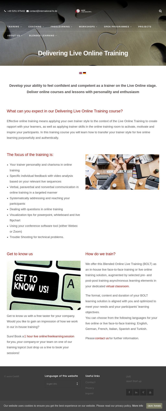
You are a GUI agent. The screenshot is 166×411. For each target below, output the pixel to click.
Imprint (89, 393)
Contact (90, 382)
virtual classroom (117, 286)
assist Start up (134, 381)
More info (137, 405)
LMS (128, 376)
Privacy (89, 388)
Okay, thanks (154, 405)
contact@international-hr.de (43, 11)
